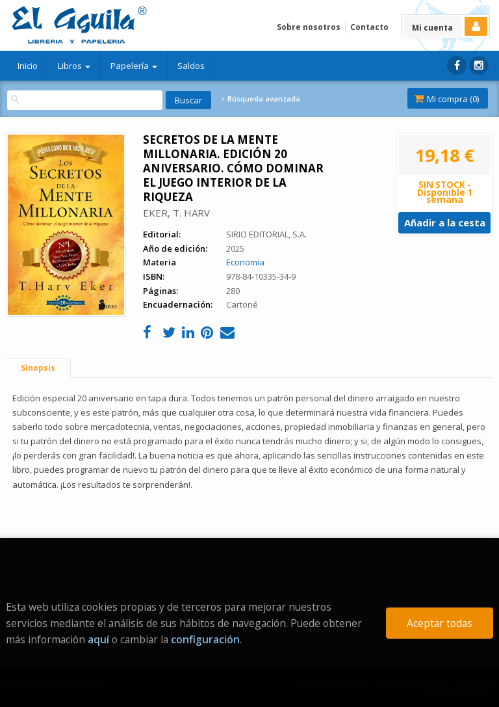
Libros (74, 66)
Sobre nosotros (308, 27)
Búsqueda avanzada (261, 99)
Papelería (133, 66)
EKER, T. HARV (176, 212)
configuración (205, 639)
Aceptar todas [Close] (439, 623)
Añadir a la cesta (444, 222)
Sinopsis (38, 367)
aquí (98, 639)
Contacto (369, 27)
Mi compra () (446, 99)
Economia (245, 262)
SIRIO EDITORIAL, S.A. (266, 234)
